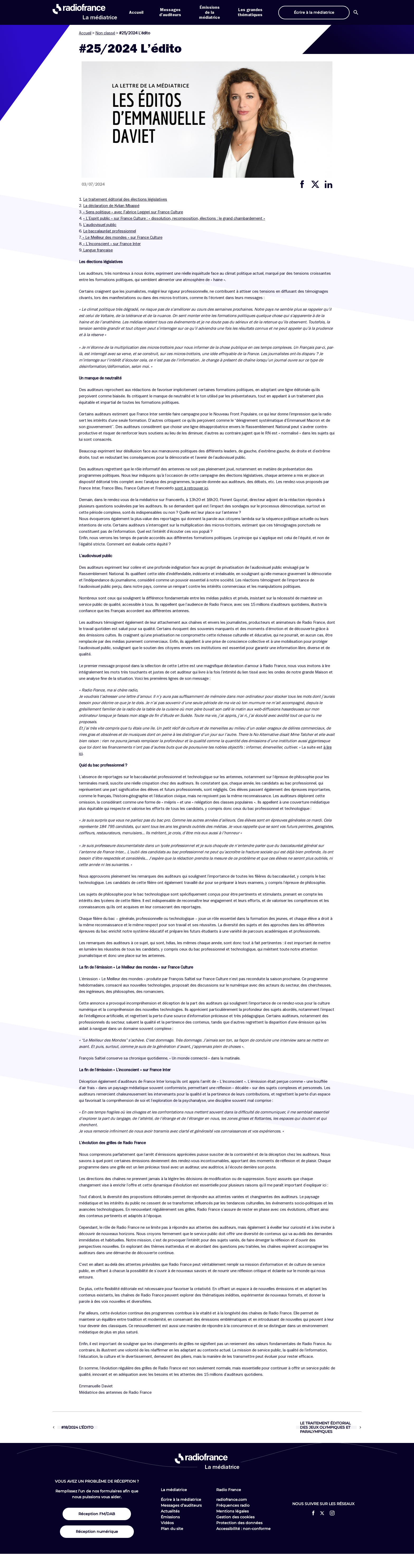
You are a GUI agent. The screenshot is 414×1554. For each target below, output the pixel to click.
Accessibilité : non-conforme (243, 1528)
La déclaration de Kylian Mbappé (111, 206)
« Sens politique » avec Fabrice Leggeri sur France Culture (132, 212)
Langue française (98, 250)
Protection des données (239, 1522)
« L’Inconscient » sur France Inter (111, 244)
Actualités (170, 1511)
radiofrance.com (231, 1499)
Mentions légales (232, 1511)
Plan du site (172, 1528)
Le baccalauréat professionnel (109, 231)
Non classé (105, 33)
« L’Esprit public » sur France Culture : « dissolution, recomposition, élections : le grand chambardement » (174, 218)
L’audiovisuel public (99, 225)
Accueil (136, 12)
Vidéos (167, 1522)
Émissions (170, 1517)
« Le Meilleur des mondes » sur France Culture (122, 237)
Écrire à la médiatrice (181, 1499)
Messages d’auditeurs (181, 1505)
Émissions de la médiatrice (209, 12)
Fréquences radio (233, 1505)
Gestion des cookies (235, 1517)
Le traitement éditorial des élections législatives (125, 199)
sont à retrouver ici (191, 488)
